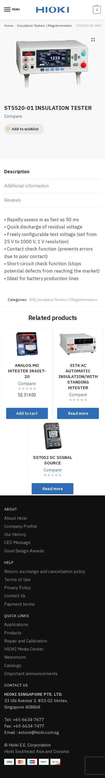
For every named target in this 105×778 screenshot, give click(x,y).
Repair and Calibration (25, 641)
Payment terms (19, 604)
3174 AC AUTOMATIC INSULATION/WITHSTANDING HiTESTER (78, 376)
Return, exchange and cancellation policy (44, 571)
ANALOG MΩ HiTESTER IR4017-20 (27, 371)
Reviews (12, 200)
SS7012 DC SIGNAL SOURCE (52, 460)
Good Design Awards (24, 550)
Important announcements (31, 673)
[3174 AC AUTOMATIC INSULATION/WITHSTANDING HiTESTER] (78, 344)
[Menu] (12, 10)
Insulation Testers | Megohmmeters (44, 25)
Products (13, 632)
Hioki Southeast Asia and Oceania (36, 751)
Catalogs (12, 665)
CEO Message (17, 542)
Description (16, 171)
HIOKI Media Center (23, 649)
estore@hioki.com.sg (38, 732)
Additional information (26, 186)
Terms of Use (17, 579)
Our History (15, 534)
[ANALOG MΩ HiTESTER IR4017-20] (27, 344)
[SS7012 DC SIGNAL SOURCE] (52, 436)
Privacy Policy (17, 587)
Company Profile (20, 526)
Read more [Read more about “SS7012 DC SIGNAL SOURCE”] (53, 488)
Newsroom (15, 657)
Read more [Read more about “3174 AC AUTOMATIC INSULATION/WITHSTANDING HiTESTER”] (78, 413)
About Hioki (15, 518)
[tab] (52, 172)
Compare (13, 116)
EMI (32, 299)
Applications (16, 624)
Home (8, 25)
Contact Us (14, 595)
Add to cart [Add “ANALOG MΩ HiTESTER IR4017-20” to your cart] (27, 413)
